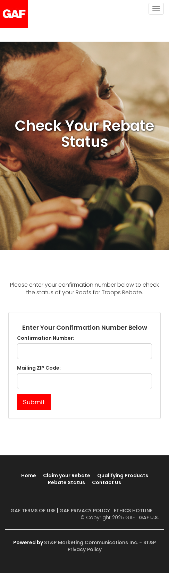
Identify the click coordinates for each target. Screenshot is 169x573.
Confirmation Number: (45, 338)
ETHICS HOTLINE (133, 510)
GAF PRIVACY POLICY (84, 510)
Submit (34, 402)
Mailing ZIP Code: (39, 367)
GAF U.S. (149, 517)
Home (28, 475)
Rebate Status (66, 482)
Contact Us (106, 482)
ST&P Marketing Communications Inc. (91, 542)
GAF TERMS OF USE (33, 510)
